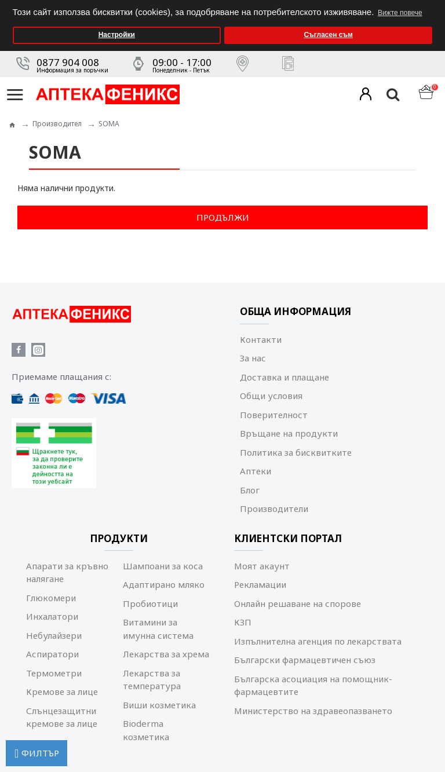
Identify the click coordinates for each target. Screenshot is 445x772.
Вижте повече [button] (400, 13)
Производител (57, 124)
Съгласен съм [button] (328, 35)
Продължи (222, 217)
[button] (433, 4)
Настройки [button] (117, 35)
